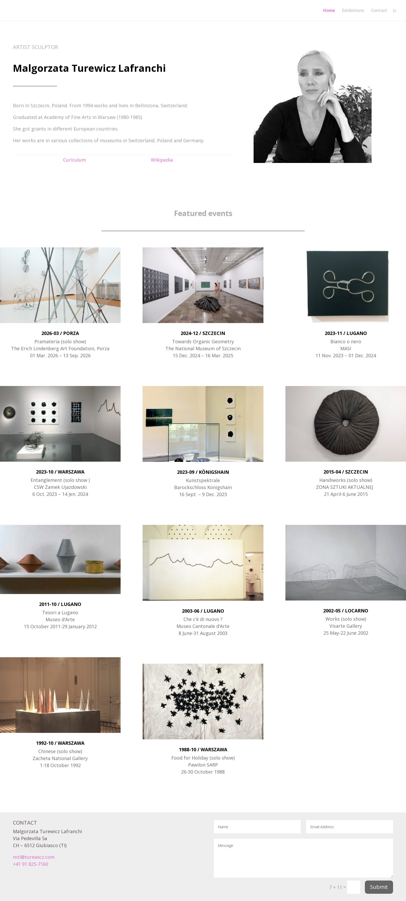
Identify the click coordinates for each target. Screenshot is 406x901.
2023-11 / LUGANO (346, 333)
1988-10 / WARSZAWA (203, 749)
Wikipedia (162, 160)
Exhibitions (353, 11)
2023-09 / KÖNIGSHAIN (203, 472)
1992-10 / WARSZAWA (60, 743)
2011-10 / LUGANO (60, 604)
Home (329, 11)
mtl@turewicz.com (34, 857)
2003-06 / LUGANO (203, 611)
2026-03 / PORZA (60, 333)
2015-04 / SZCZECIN (345, 472)
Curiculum (74, 160)
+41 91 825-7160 (30, 864)
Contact (379, 11)
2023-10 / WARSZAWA (60, 472)
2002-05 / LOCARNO (345, 610)
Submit (379, 886)
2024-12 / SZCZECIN (203, 333)
